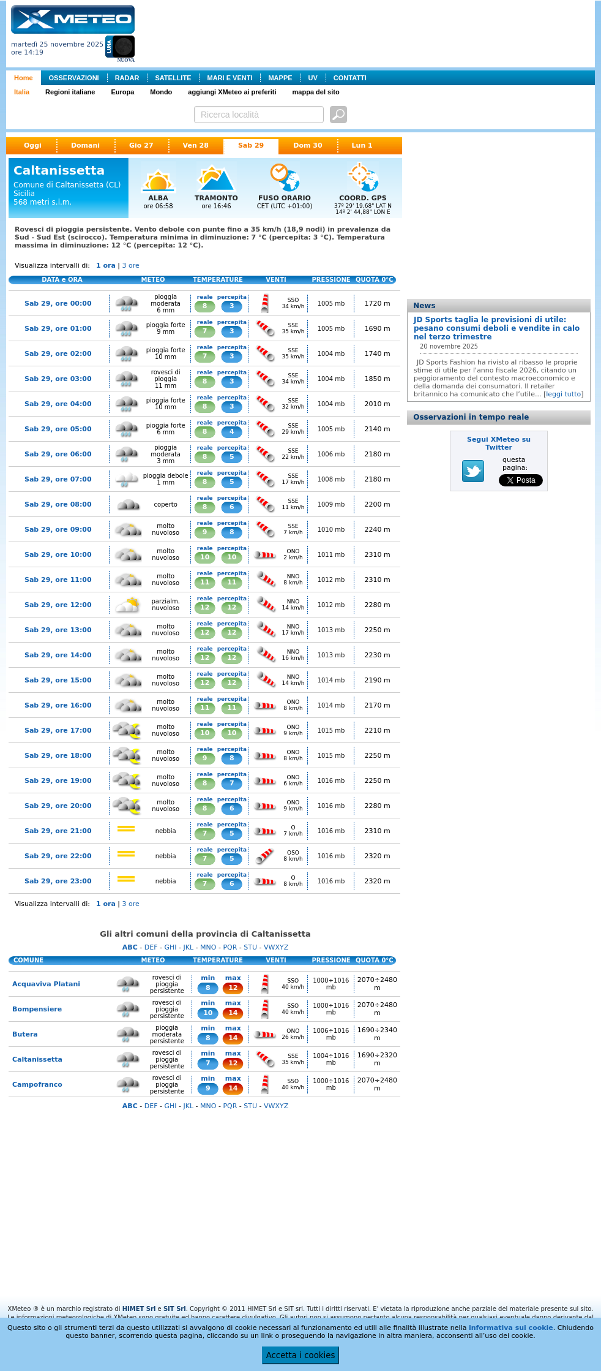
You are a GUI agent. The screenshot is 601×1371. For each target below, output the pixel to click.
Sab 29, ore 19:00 (58, 781)
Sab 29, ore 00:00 (58, 304)
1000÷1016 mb (331, 984)
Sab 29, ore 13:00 (58, 630)
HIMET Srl (139, 1308)
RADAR (127, 77)
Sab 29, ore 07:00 (58, 479)
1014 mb (331, 680)
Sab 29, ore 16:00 (58, 705)
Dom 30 (307, 145)
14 (232, 1013)
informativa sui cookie (511, 1328)
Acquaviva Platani (46, 984)
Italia (21, 92)
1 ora (106, 266)
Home (23, 77)
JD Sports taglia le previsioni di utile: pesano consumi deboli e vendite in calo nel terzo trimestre (497, 328)
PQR (230, 947)
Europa (122, 92)
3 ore (131, 266)
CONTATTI (350, 77)
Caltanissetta (37, 1059)
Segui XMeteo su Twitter (499, 443)
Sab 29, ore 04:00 (58, 404)
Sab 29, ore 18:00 (58, 756)
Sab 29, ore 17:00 (58, 731)
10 (204, 557)
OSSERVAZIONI (74, 77)
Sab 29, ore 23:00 (58, 881)
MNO (208, 947)
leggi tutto (563, 394)
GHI (170, 947)
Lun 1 (362, 145)
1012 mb (331, 579)
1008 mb (331, 479)
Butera (25, 1034)
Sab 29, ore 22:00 (58, 856)
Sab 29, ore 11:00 (58, 580)
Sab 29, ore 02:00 (58, 354)
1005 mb (331, 303)
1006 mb (331, 454)
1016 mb (331, 780)
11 (204, 582)
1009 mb (331, 504)
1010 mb (331, 529)
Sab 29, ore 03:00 (58, 379)
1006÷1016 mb (331, 1034)
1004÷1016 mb (331, 1059)
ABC (130, 947)
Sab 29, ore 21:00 (58, 831)
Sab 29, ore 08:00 (58, 504)
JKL (188, 947)
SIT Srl (174, 1308)
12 (204, 607)
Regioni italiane (70, 92)
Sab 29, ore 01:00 (58, 329)
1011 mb (331, 554)
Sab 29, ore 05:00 (58, 429)
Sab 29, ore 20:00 (58, 806)
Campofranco (37, 1085)
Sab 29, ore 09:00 (58, 530)
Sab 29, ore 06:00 (58, 454)
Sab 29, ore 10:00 (58, 555)
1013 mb (331, 630)
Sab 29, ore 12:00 (58, 605)
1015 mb (331, 730)
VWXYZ (276, 947)
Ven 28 (196, 145)
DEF (151, 947)
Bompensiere (37, 1009)
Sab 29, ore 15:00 (58, 680)
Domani (85, 145)
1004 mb (331, 353)
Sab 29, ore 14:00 (58, 655)
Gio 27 (141, 145)
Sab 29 (251, 145)
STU (250, 947)
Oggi (33, 145)
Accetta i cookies (300, 1355)
